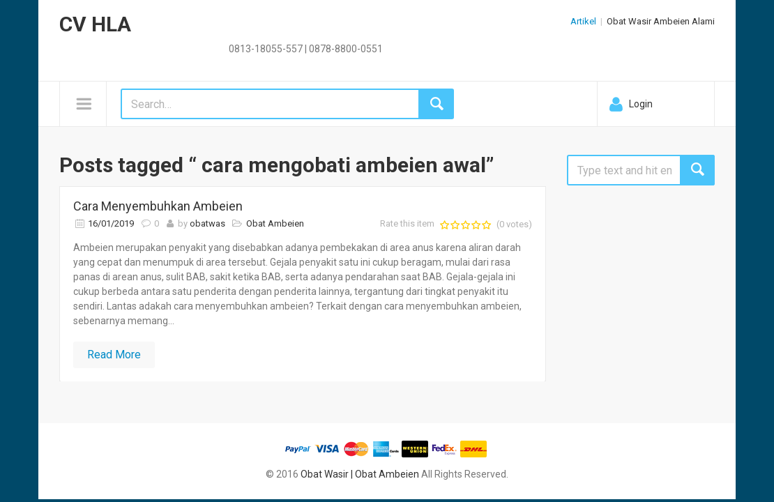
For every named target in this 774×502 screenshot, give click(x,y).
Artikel (583, 21)
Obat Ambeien (275, 223)
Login (641, 103)
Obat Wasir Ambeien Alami (661, 21)
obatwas (207, 223)
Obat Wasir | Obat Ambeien (360, 474)
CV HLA (95, 24)
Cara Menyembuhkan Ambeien (158, 206)
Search (697, 170)
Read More (114, 354)
